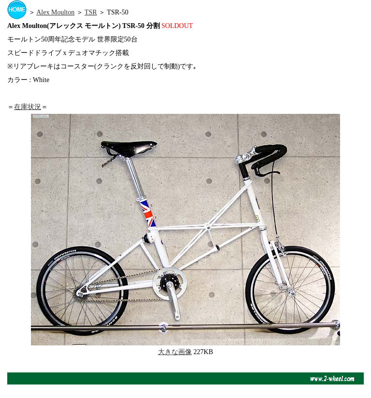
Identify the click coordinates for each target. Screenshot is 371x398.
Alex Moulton (55, 12)
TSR (91, 12)
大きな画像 (175, 352)
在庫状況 (27, 106)
